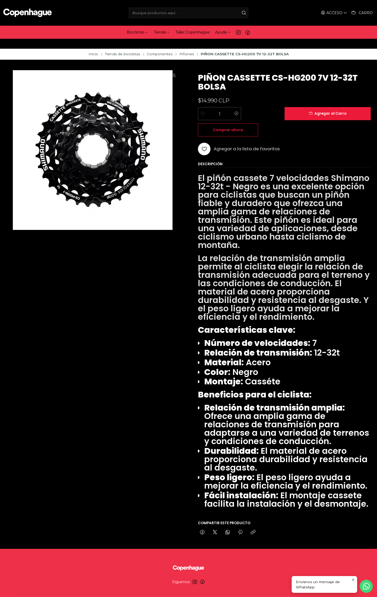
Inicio (93, 44)
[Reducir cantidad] (202, 103)
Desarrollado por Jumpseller (215, 588)
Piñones (186, 44)
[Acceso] (334, 13)
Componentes (160, 44)
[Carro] (362, 13)
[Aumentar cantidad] (236, 103)
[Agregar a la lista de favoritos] (239, 123)
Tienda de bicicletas (122, 44)
